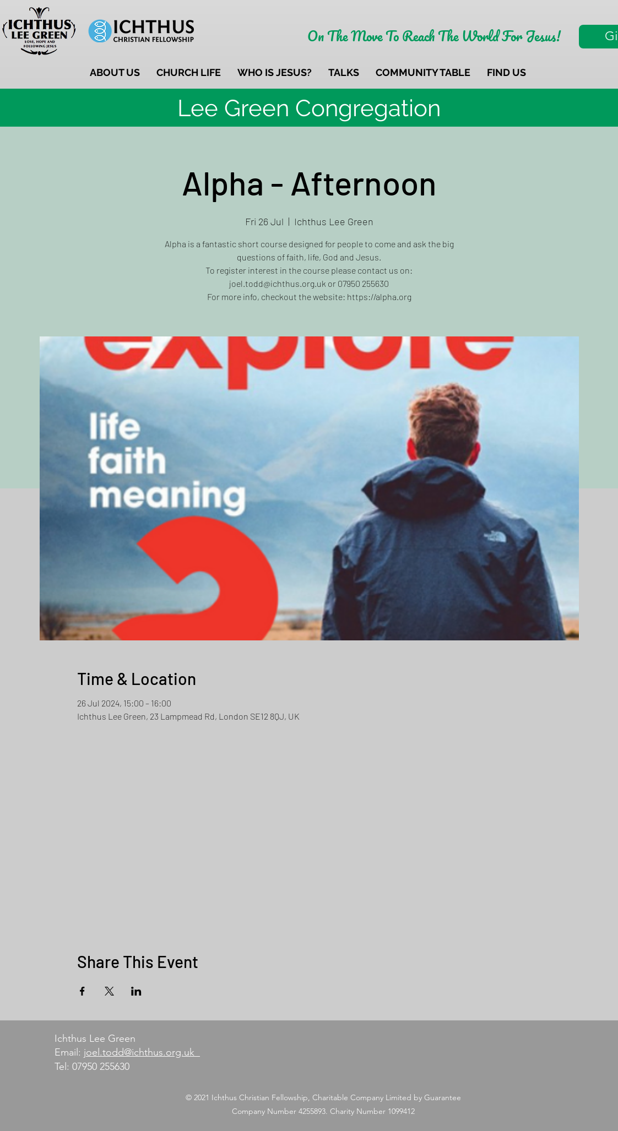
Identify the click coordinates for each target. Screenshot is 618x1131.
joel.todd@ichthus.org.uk (142, 1052)
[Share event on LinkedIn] (136, 991)
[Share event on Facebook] (82, 991)
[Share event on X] (109, 991)
